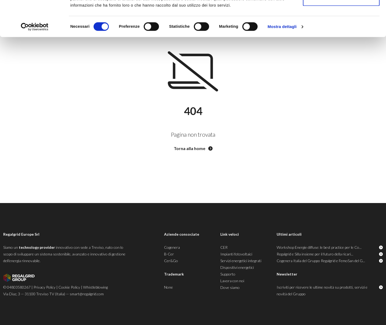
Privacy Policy (44, 287)
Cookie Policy (69, 287)
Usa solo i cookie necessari (341, 31)
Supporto (227, 274)
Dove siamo (230, 287)
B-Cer (169, 254)
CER (224, 247)
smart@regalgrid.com (87, 294)
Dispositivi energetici (237, 267)
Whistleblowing (95, 287)
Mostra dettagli (282, 60)
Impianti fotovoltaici (236, 254)
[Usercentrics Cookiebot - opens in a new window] (34, 60)
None (168, 287)
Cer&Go (171, 260)
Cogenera (172, 247)
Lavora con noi (232, 280)
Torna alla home (193, 148)
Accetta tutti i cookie (341, 14)
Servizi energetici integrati (240, 260)
